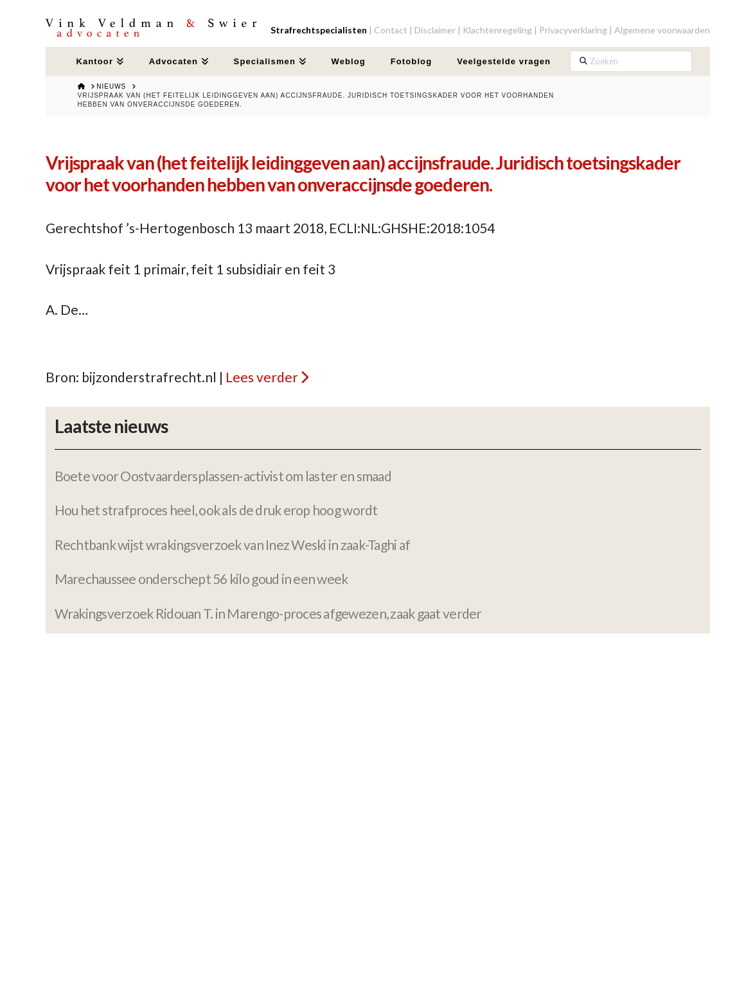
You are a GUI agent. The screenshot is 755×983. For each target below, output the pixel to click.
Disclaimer (435, 29)
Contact (390, 29)
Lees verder (262, 377)
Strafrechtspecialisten (319, 29)
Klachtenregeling (497, 29)
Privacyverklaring (573, 29)
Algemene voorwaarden (662, 29)
